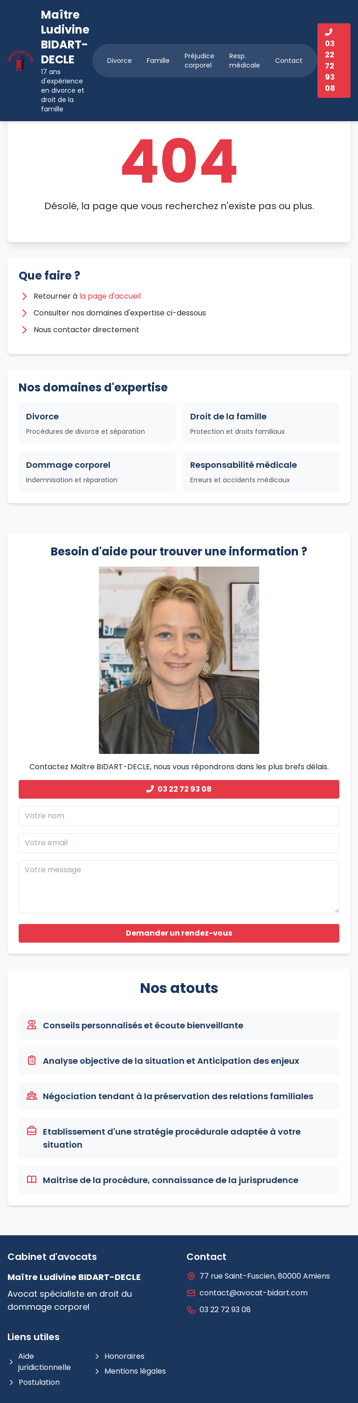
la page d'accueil (110, 296)
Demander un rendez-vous (179, 933)
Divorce (119, 60)
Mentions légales (129, 1371)
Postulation (33, 1382)
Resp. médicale (244, 60)
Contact (289, 60)
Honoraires (119, 1356)
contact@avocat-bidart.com (254, 1292)
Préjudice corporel (199, 60)
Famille (158, 60)
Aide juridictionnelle (39, 1362)
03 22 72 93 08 (179, 789)
